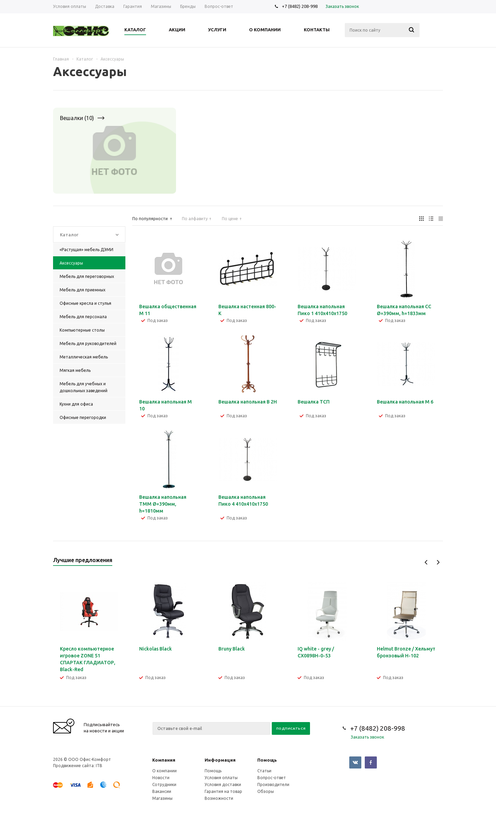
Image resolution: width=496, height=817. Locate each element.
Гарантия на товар (223, 791)
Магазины (162, 798)
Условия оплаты (221, 777)
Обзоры (265, 791)
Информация (220, 759)
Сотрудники (164, 784)
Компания (163, 759)
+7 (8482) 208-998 (300, 6)
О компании (164, 770)
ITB (99, 765)
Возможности (219, 798)
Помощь (267, 759)
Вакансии (161, 791)
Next (438, 562)
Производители (273, 784)
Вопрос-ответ (271, 777)
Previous (426, 562)
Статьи (264, 770)
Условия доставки (223, 784)
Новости (160, 777)
